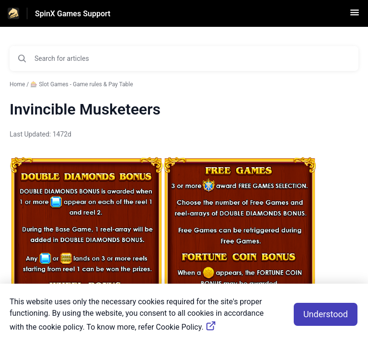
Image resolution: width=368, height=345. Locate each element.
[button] (354, 15)
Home (17, 84)
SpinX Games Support (72, 13)
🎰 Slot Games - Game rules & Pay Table (81, 84)
